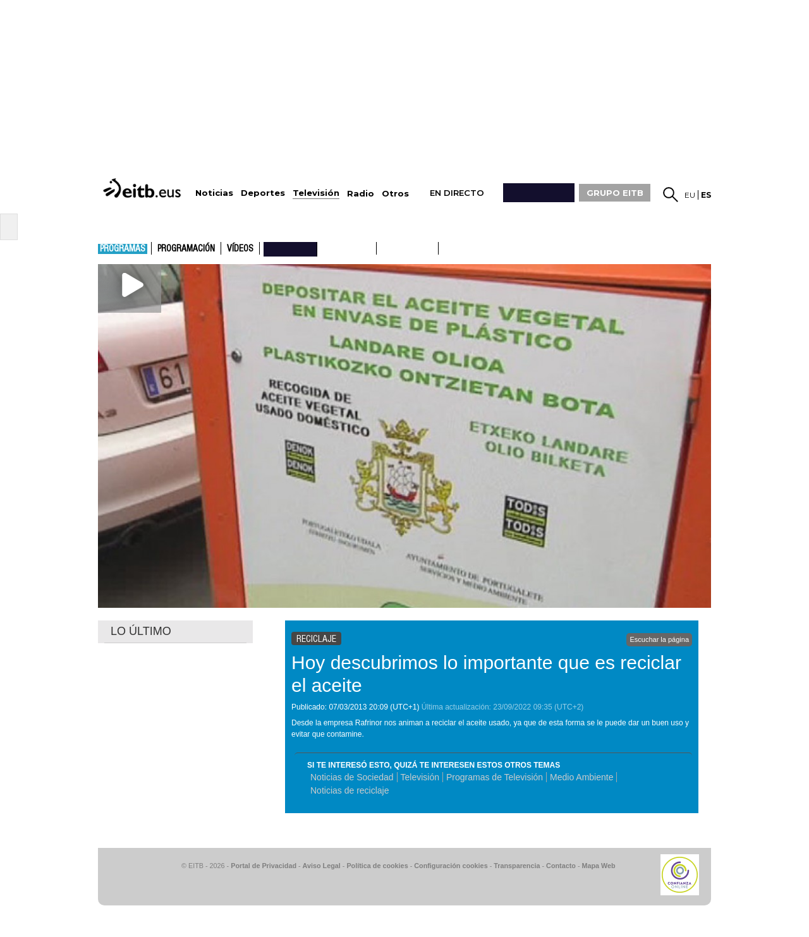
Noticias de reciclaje (349, 790)
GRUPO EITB (615, 193)
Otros (395, 193)
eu (689, 195)
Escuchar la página (659, 639)
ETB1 (346, 248)
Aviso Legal (322, 865)
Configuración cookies (450, 865)
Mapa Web (598, 865)
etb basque (488, 248)
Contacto (561, 865)
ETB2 (407, 248)
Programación (186, 249)
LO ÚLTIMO (141, 631)
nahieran (290, 248)
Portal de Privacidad (263, 865)
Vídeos (240, 249)
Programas (122, 249)
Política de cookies (377, 865)
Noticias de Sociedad (352, 777)
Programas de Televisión (494, 777)
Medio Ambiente (581, 777)
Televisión (420, 777)
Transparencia (517, 865)
